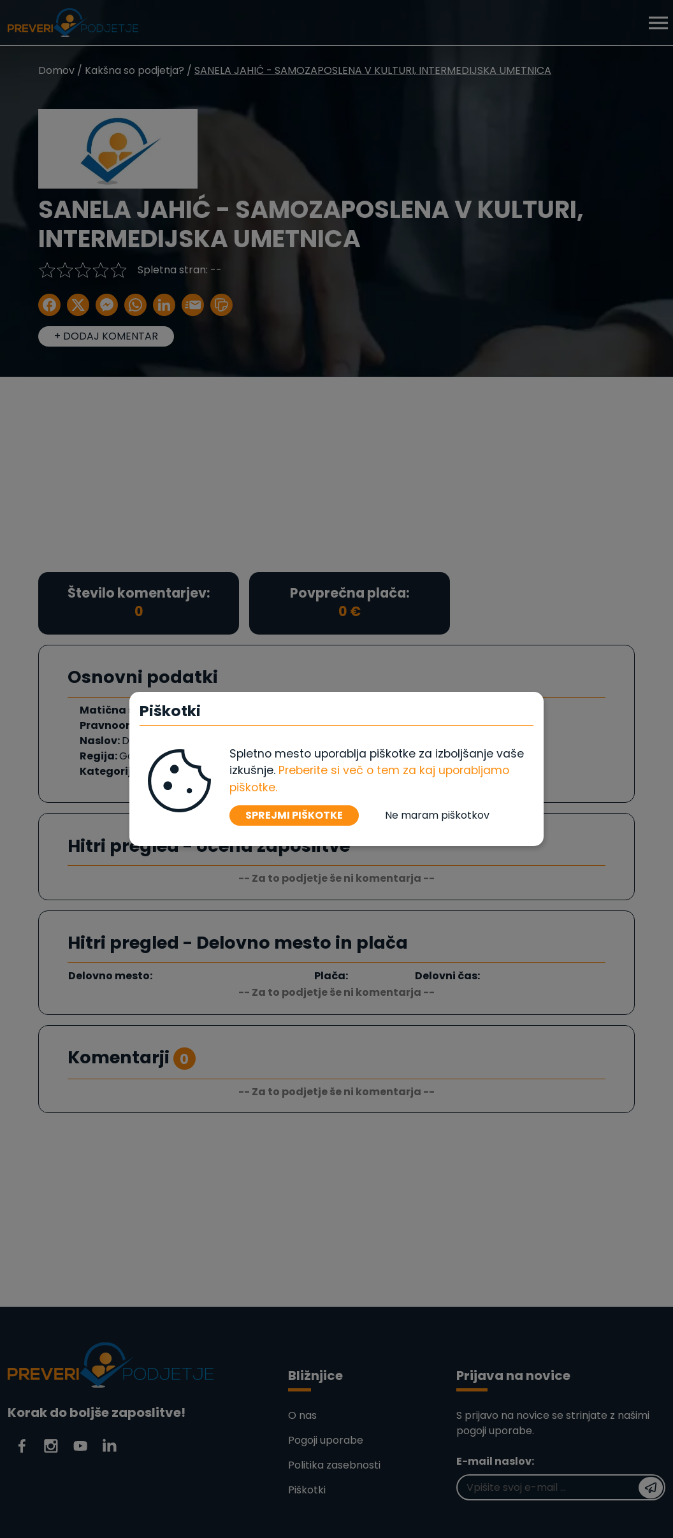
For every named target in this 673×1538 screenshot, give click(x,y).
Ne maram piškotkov (437, 815)
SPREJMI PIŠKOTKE (294, 815)
